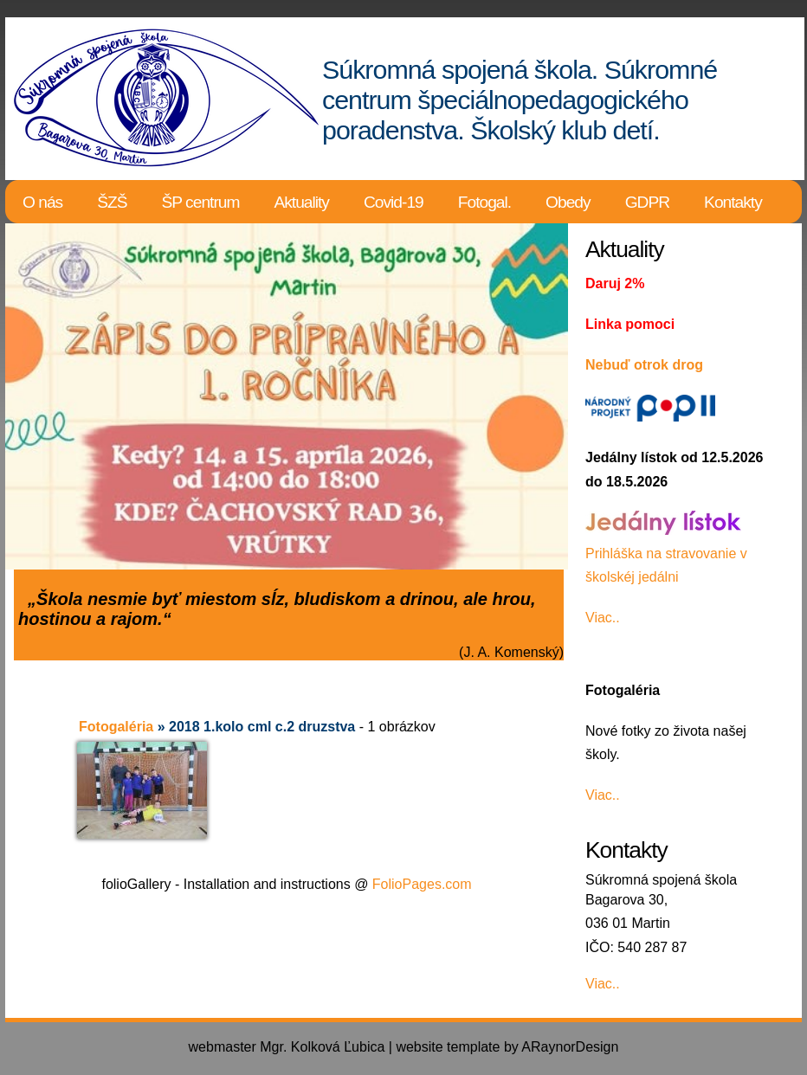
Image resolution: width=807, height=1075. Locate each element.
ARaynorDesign (569, 1047)
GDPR (647, 202)
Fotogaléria (116, 726)
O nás (42, 202)
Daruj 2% (614, 283)
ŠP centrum (201, 202)
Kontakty (733, 202)
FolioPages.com (422, 884)
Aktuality (301, 202)
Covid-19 (393, 202)
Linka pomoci (630, 324)
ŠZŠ (111, 202)
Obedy (568, 202)
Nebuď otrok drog (644, 364)
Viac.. (602, 617)
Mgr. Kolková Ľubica (322, 1047)
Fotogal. (484, 202)
